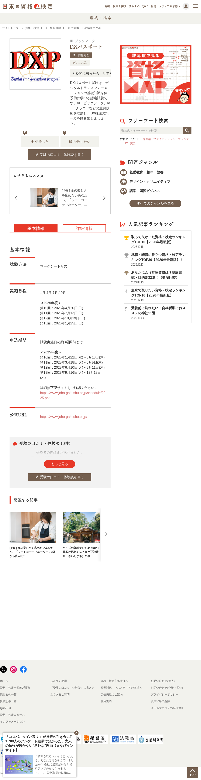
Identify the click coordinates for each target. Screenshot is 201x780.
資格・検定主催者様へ (114, 680)
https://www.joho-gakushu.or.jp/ (63, 417)
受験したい (79, 141)
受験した (40, 141)
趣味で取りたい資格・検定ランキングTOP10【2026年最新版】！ (159, 295)
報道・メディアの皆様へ (165, 6)
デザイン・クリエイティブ (145, 181)
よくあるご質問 (60, 694)
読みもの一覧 (8, 694)
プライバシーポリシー (164, 694)
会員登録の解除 (160, 701)
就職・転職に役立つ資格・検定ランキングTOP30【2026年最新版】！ (159, 259)
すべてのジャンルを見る (155, 203)
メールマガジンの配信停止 (167, 708)
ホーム (4, 680)
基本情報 (35, 228)
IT (126, 143)
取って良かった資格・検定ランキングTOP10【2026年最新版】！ (159, 242)
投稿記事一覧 (8, 701)
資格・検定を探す (115, 6)
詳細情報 (84, 228)
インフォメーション (12, 721)
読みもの (134, 6)
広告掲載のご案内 (112, 694)
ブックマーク (82, 41)
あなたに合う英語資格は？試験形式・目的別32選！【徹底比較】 (159, 277)
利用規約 (106, 701)
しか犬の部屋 (58, 680)
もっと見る (59, 464)
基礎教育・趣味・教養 (141, 172)
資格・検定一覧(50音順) (15, 687)
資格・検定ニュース (12, 714)
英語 (133, 143)
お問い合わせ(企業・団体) (167, 687)
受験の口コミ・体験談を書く (59, 155)
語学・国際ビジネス (140, 191)
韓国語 (147, 139)
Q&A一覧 (5, 708)
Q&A (145, 6)
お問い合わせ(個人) (163, 680)
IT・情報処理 (81, 55)
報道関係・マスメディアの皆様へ (121, 687)
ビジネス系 (80, 62)
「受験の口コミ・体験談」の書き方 (72, 687)
